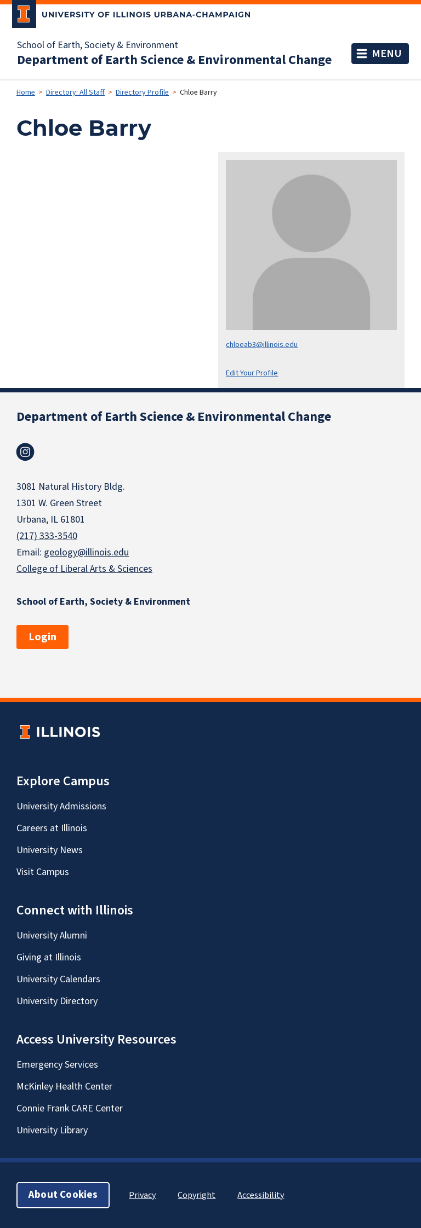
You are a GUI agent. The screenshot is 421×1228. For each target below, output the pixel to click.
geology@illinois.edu (86, 552)
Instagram (25, 452)
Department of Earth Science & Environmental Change (174, 60)
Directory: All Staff (75, 92)
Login (42, 637)
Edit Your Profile (252, 373)
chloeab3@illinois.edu (262, 344)
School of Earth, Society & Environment (97, 45)
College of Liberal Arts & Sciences (84, 569)
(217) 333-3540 (46, 536)
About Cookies (63, 1195)
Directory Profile (142, 92)
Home (25, 92)
